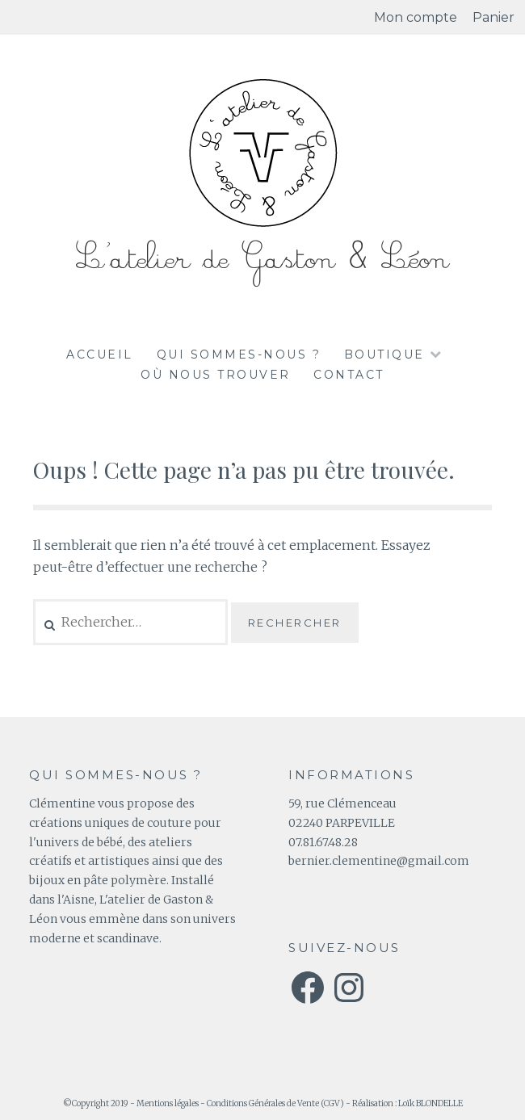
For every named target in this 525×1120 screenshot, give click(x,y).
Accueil (99, 354)
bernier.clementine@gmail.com (378, 861)
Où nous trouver (216, 374)
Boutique (384, 354)
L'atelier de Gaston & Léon (262, 259)
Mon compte (415, 17)
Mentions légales (167, 1103)
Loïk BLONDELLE (430, 1103)
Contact (348, 374)
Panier (493, 17)
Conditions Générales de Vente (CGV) (275, 1103)
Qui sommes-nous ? (239, 354)
